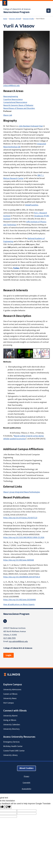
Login (8, 655)
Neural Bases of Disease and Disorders (19, 108)
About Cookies (26, 768)
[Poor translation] (8, 807)
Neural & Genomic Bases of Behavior (18, 105)
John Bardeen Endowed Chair (31, 126)
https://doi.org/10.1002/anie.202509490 (19, 599)
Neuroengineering (10, 96)
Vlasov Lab (7, 115)
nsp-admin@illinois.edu (18, 641)
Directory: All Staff (15, 19)
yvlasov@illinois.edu (11, 85)
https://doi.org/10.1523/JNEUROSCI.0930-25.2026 (23, 537)
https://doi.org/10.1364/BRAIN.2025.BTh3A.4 (21, 577)
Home (5, 19)
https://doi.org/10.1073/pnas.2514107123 (20, 517)
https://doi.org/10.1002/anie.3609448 (18, 560)
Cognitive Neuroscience (13, 99)
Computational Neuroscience (15, 102)
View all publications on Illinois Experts (19, 604)
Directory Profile (28, 19)
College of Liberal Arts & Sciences (17, 9)
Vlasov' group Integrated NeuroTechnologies (21, 492)
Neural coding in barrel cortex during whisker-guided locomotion (23, 437)
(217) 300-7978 (9, 638)
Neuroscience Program (16, 12)
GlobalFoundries (31, 205)
